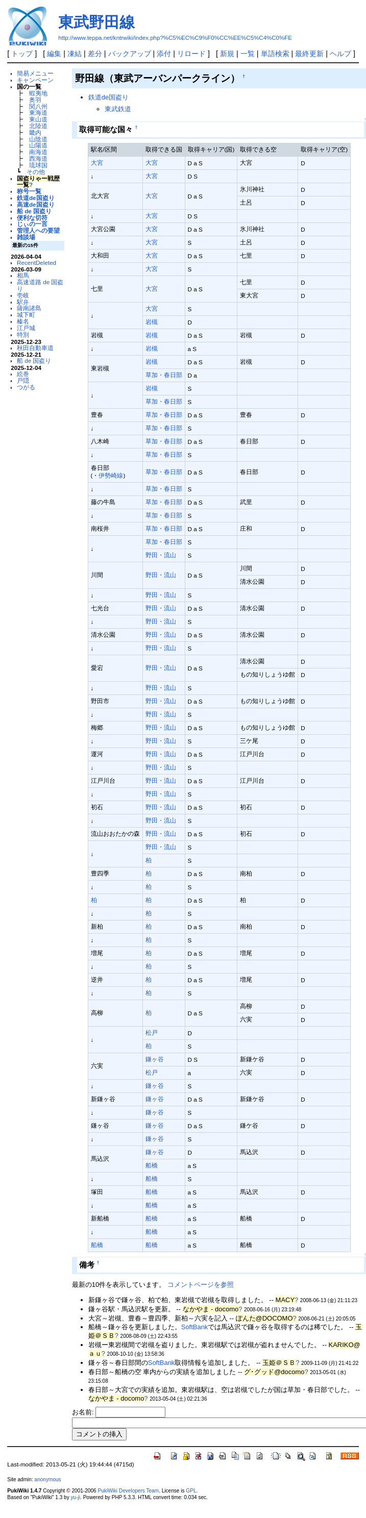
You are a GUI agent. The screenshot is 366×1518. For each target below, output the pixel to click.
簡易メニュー (35, 73)
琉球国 (38, 165)
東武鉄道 (118, 109)
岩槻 (151, 321)
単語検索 (275, 53)
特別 (23, 334)
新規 (227, 53)
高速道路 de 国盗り (40, 285)
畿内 (35, 132)
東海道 (38, 112)
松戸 (151, 1032)
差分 (95, 53)
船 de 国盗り (34, 211)
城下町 (26, 314)
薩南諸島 (29, 308)
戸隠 (23, 380)
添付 (164, 53)
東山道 (38, 119)
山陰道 (38, 139)
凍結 (74, 53)
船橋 (151, 1165)
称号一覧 (29, 191)
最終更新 (309, 53)
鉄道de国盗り (36, 197)
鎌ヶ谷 (154, 1059)
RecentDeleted (36, 262)
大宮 (97, 162)
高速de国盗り (36, 204)
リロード (191, 53)
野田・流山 (160, 555)
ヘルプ (340, 53)
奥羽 (35, 99)
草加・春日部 (163, 374)
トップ (22, 53)
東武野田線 (96, 22)
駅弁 (23, 301)
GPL (191, 1491)
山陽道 (38, 145)
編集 (54, 53)
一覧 (247, 53)
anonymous (48, 1479)
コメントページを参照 (200, 1284)
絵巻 (23, 373)
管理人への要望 (38, 230)
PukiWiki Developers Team (128, 1491)
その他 (36, 171)
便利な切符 (32, 217)
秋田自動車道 (35, 347)
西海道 (38, 158)
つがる (26, 387)
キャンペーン (35, 80)
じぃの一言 (32, 223)
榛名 (23, 321)
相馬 (23, 275)
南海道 (38, 151)
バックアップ (129, 53)
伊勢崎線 (111, 475)
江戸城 (26, 328)
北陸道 (38, 125)
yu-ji (75, 1497)
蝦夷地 (38, 93)
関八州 (38, 106)
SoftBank (194, 1327)
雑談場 (26, 237)
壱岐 (23, 295)
